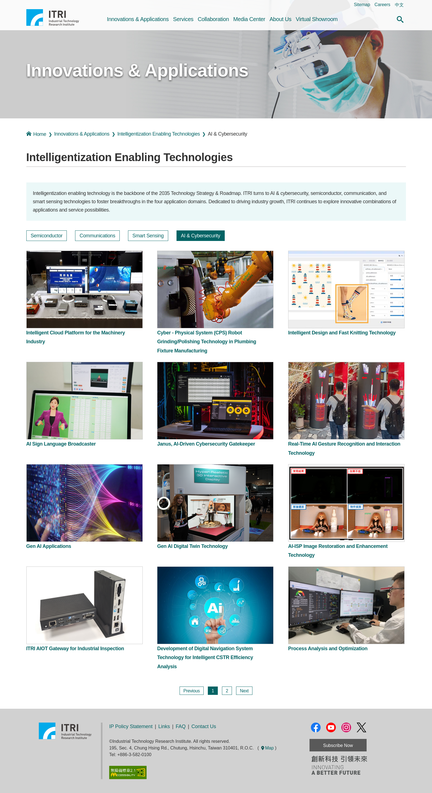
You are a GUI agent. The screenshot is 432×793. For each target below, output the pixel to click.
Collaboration (213, 19)
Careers (382, 4)
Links (164, 726)
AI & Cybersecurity (200, 235)
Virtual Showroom (317, 19)
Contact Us (203, 726)
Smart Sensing (148, 235)
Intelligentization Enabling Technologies (158, 134)
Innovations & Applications (138, 19)
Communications (97, 235)
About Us (281, 19)
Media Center (249, 19)
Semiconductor (47, 235)
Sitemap (362, 4)
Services (183, 19)
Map (267, 748)
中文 (399, 4)
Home (36, 134)
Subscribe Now (338, 745)
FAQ (181, 726)
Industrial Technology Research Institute (52, 17)
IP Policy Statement (131, 726)
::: (28, 4)
